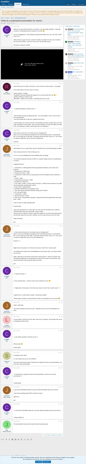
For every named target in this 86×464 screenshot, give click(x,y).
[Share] (60, 26)
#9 (61, 316)
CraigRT (4, 23)
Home (3, 4)
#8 (61, 302)
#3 (61, 102)
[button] (30, 4)
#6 (61, 225)
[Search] (81, 4)
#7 (61, 267)
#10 (61, 330)
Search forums (10, 7)
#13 (61, 386)
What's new (26, 4)
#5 (61, 145)
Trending (3, 7)
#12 (61, 368)
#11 (61, 352)
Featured (10, 4)
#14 (61, 404)
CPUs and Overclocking (73, 39)
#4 (61, 130)
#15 (61, 421)
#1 (61, 26)
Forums (18, 4)
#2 (61, 83)
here (17, 155)
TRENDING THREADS (72, 26)
